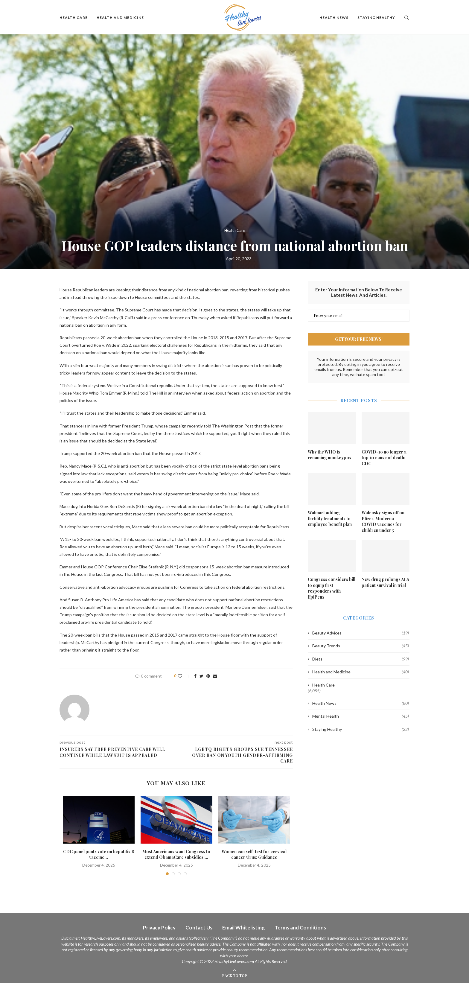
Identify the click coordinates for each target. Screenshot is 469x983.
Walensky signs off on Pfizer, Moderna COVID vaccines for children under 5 (383, 521)
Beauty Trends (360, 646)
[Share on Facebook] (195, 675)
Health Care (74, 17)
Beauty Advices (360, 633)
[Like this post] (184, 675)
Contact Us (198, 927)
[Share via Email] (215, 675)
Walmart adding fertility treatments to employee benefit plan (330, 518)
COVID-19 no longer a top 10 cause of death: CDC (384, 457)
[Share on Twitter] (201, 675)
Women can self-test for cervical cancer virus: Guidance (254, 854)
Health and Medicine (120, 17)
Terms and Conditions (300, 927)
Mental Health (360, 716)
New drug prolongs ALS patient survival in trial (385, 582)
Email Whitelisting (243, 927)
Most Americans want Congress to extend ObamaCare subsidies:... (176, 854)
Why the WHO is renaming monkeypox (329, 455)
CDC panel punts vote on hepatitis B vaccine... (98, 854)
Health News (333, 17)
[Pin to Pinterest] (208, 675)
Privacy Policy (159, 927)
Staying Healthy (376, 17)
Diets (360, 659)
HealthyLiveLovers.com (100, 938)
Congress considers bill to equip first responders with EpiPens (331, 588)
